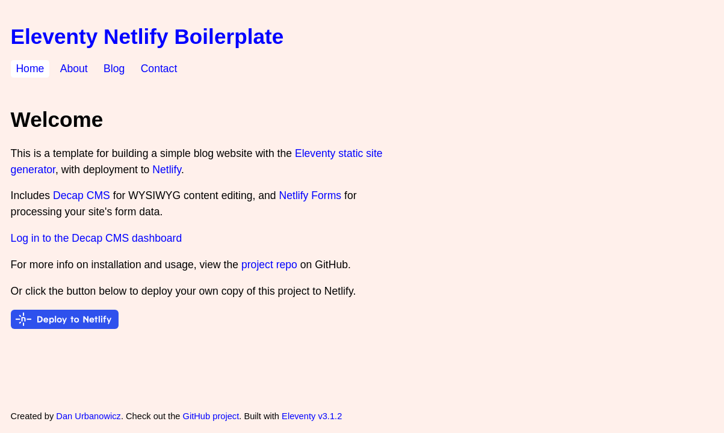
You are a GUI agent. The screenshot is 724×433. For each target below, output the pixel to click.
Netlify (166, 170)
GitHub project (211, 416)
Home (30, 69)
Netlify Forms (310, 195)
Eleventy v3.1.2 (312, 416)
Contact (159, 69)
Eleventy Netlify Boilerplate (147, 36)
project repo (269, 265)
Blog (114, 69)
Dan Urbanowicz (88, 416)
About (74, 69)
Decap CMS (81, 195)
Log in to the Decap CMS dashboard (96, 238)
